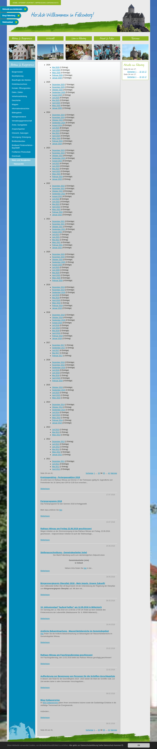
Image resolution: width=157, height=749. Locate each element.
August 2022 (57, 196)
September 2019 (58, 292)
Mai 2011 (55, 467)
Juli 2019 (55, 295)
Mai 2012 (55, 449)
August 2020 (57, 265)
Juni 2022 (56, 202)
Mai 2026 (55, 67)
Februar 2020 (57, 281)
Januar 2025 (57, 108)
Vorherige (89, 473)
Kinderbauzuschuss (19, 84)
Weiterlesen (45, 489)
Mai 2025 (55, 100)
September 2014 (58, 410)
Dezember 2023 (58, 150)
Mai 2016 (55, 375)
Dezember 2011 (58, 461)
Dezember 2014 (58, 405)
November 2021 (58, 224)
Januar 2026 (57, 78)
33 (99, 473)
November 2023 (58, 153)
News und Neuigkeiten (21, 160)
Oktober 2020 (57, 260)
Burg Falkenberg (8, 15)
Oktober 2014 (57, 407)
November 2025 (58, 87)
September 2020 (58, 262)
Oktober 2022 (57, 191)
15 (140, 72)
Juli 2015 (55, 393)
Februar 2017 (57, 356)
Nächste (114, 473)
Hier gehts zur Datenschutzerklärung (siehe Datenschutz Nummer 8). (97, 745)
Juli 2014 (55, 412)
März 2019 (56, 303)
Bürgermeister (17, 72)
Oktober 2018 (57, 317)
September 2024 (58, 123)
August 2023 (57, 161)
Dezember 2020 (58, 254)
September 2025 (58, 92)
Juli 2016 (55, 370)
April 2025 (56, 103)
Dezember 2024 (58, 115)
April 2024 (56, 136)
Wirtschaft (50, 38)
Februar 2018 (57, 336)
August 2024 (57, 125)
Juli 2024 (55, 128)
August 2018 (57, 323)
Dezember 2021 (58, 221)
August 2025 (57, 95)
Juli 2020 (55, 267)
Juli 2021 (55, 235)
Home (15, 3)
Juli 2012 (55, 444)
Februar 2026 (57, 75)
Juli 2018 (55, 325)
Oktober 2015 (57, 387)
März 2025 (56, 106)
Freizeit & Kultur (107, 38)
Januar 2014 (57, 423)
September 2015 (58, 390)
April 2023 (56, 171)
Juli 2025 (55, 98)
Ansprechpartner (18, 129)
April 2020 (56, 275)
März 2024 (56, 138)
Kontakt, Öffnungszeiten (21, 88)
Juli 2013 (55, 430)
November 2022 (58, 189)
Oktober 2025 (57, 90)
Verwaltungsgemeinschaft (22, 121)
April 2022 (56, 207)
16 (143, 72)
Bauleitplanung (17, 76)
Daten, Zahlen (17, 92)
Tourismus (135, 38)
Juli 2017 (55, 350)
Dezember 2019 (58, 287)
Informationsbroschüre (20, 109)
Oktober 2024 (57, 120)
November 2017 (58, 345)
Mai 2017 (55, 353)
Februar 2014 (57, 420)
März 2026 (56, 73)
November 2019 (58, 290)
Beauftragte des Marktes (21, 80)
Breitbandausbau (18, 141)
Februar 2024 (57, 141)
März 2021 (56, 242)
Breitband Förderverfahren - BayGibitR (22, 146)
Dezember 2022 (58, 186)
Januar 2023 (57, 179)
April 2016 (56, 378)
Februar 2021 (57, 245)
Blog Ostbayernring (50, 703)
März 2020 (56, 278)
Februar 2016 (57, 381)
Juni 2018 (56, 328)
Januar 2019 (57, 308)
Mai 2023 (55, 169)
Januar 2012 (57, 455)
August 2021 (57, 232)
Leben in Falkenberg (79, 38)
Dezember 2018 (58, 315)
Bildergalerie (17, 113)
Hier (42, 634)
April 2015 (56, 395)
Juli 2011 (55, 464)
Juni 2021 (56, 237)
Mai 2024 (55, 133)
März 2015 (56, 398)
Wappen (15, 105)
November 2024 (58, 117)
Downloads (16, 156)
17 (145, 72)
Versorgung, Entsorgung (21, 137)
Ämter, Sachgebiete (19, 125)
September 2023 (58, 158)
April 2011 (56, 469)
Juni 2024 (56, 131)
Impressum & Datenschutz (46, 3)
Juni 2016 (56, 373)
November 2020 (58, 257)
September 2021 (58, 229)
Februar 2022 (57, 212)
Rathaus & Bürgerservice (22, 38)
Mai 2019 (55, 298)
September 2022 (58, 194)
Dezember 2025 (58, 85)
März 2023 (56, 174)
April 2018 (56, 333)
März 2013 (56, 435)
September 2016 (58, 368)
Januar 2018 (57, 338)
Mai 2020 (55, 273)
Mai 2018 (55, 331)
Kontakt (30, 3)
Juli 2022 (55, 199)
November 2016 (58, 365)
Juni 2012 (56, 447)
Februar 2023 (57, 177)
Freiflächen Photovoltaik (21, 152)
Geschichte (16, 100)
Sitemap (22, 3)
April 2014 (56, 415)
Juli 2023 (55, 163)
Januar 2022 (57, 215)
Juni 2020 (56, 270)
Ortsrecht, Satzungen (20, 133)
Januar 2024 (57, 144)
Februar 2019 (57, 306)
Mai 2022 (55, 204)
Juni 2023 (56, 166)
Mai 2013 (55, 432)
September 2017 (58, 348)
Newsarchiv (19, 164)
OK (139, 745)
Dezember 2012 (58, 442)
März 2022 (56, 209)
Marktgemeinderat (19, 117)
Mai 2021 (55, 240)
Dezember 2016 (58, 362)
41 (109, 473)
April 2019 (56, 300)
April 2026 (56, 70)
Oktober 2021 (57, 227)
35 (104, 473)
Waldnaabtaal (7, 22)
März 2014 (56, 418)
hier (60, 510)
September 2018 (58, 320)
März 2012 (56, 452)
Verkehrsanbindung (19, 96)
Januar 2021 (57, 248)
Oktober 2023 (57, 156)
